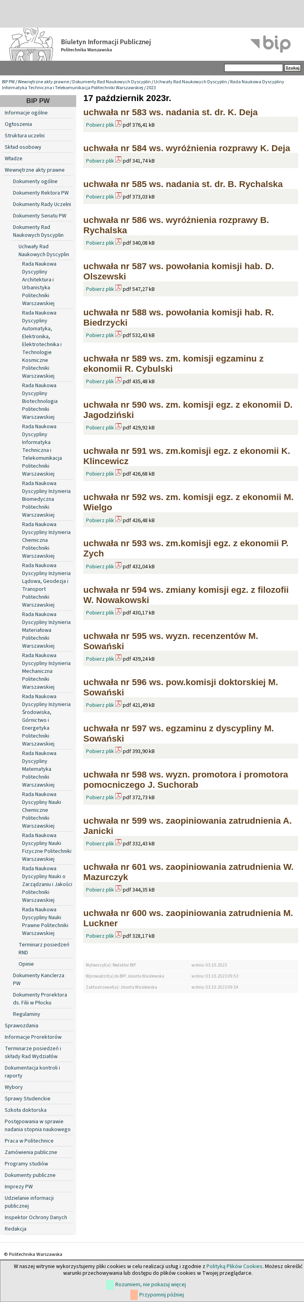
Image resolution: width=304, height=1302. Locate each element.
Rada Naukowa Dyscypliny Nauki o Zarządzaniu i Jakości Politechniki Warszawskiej (47, 884)
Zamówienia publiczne (31, 1152)
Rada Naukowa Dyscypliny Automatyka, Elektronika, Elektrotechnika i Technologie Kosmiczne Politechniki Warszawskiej (42, 344)
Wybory (14, 1087)
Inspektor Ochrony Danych (36, 1217)
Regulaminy (26, 1014)
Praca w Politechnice (29, 1141)
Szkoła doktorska (26, 1110)
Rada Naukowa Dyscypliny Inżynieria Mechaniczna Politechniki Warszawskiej (46, 671)
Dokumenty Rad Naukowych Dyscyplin (111, 82)
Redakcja (15, 1229)
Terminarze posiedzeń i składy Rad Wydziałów (33, 1052)
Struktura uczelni (25, 136)
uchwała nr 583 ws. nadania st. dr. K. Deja (170, 112)
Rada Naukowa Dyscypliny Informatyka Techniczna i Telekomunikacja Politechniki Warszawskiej (143, 85)
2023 (151, 87)
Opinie (26, 964)
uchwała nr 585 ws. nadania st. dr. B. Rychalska (183, 184)
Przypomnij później (161, 1295)
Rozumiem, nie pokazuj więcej (150, 1285)
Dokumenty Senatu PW (39, 216)
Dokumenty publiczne (30, 1175)
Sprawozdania (21, 1026)
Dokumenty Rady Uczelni (42, 204)
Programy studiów (26, 1164)
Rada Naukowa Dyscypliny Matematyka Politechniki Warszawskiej (39, 769)
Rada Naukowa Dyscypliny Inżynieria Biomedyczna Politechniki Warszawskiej (46, 499)
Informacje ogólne (26, 113)
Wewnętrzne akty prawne (43, 82)
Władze (14, 159)
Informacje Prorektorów (33, 1037)
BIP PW (8, 82)
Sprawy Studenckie (28, 1099)
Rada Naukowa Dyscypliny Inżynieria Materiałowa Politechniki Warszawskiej (46, 630)
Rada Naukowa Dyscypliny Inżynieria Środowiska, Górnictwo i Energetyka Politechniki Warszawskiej (46, 720)
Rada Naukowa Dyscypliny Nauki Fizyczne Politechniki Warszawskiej (46, 847)
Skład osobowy (23, 147)
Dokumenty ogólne (35, 181)
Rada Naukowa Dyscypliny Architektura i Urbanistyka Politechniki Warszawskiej (39, 283)
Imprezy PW (19, 1187)
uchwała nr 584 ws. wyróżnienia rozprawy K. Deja (186, 148)
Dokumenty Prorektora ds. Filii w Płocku (40, 999)
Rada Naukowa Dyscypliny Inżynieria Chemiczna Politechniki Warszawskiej (46, 540)
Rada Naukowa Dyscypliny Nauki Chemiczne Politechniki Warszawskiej (41, 810)
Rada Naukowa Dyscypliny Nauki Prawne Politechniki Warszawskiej (45, 921)
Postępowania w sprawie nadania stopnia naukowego (38, 1125)
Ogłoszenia (18, 124)
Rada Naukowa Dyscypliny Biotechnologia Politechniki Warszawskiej (40, 401)
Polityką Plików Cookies (234, 1266)
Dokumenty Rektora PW (41, 193)
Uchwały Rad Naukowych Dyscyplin (190, 82)
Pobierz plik (100, 125)
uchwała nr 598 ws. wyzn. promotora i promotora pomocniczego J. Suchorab (185, 780)
